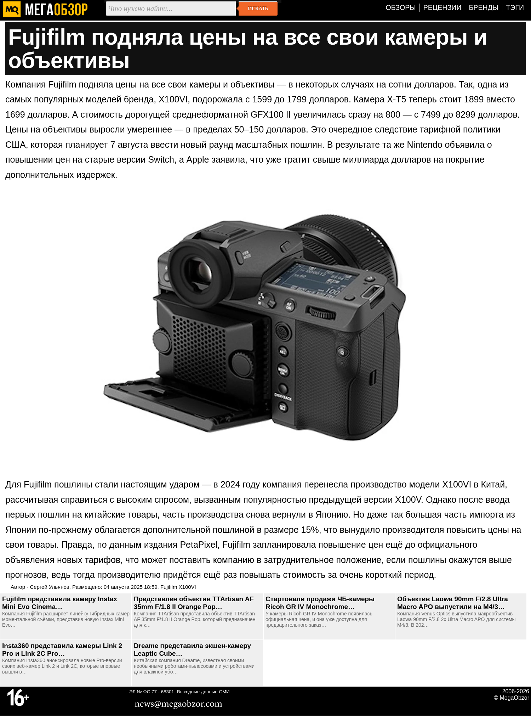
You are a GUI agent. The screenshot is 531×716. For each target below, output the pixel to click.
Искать (258, 8)
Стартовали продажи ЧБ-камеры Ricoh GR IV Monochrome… (320, 602)
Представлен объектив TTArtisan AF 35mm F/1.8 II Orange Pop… (194, 602)
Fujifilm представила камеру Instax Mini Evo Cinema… (59, 602)
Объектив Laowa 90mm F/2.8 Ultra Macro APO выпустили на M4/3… (452, 602)
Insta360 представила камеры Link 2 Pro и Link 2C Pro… (62, 649)
